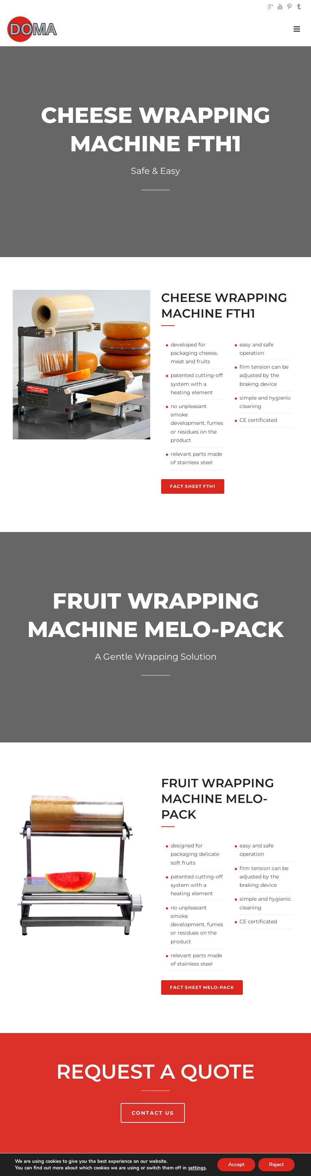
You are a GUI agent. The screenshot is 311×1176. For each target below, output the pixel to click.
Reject (276, 1164)
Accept (236, 1164)
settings (197, 1168)
